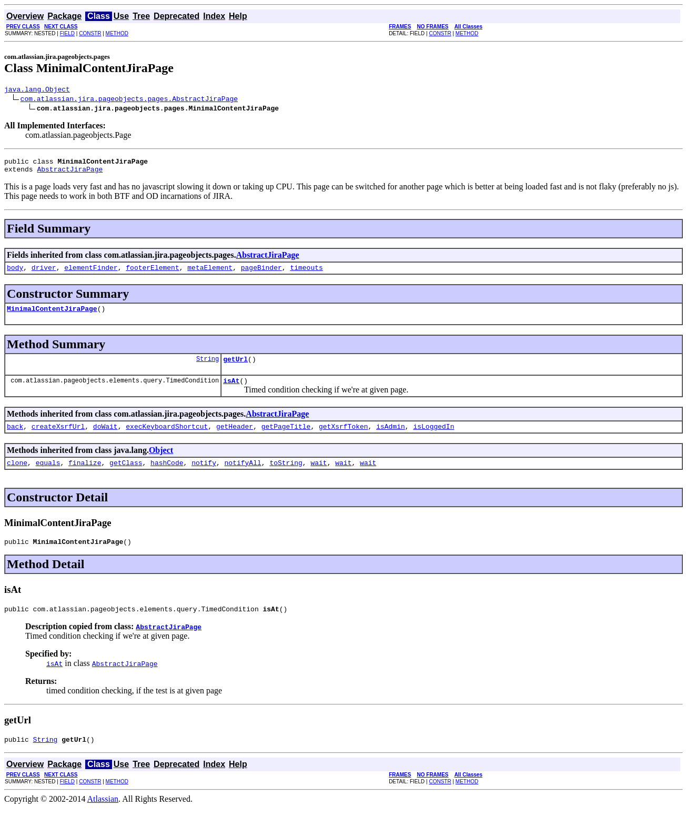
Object (161, 462)
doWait (105, 438)
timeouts (306, 273)
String (207, 368)
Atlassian (103, 817)
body (15, 273)
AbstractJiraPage (70, 173)
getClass (125, 476)
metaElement (210, 273)
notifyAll (243, 476)
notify (203, 476)
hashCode (166, 476)
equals (48, 476)
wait (318, 476)
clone (17, 476)
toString (285, 476)
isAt (231, 391)
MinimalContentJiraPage (52, 316)
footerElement (152, 273)
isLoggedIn (433, 438)
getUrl (235, 368)
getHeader (234, 438)
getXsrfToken (343, 438)
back (15, 438)
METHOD (117, 33)
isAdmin (390, 438)
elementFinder (90, 273)
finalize (84, 476)
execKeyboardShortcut (167, 438)
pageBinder (261, 273)
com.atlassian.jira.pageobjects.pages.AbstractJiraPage (129, 100)
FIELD (67, 33)
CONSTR (90, 33)
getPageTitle (286, 438)
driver (44, 273)
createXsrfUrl (58, 438)
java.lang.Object (37, 90)
